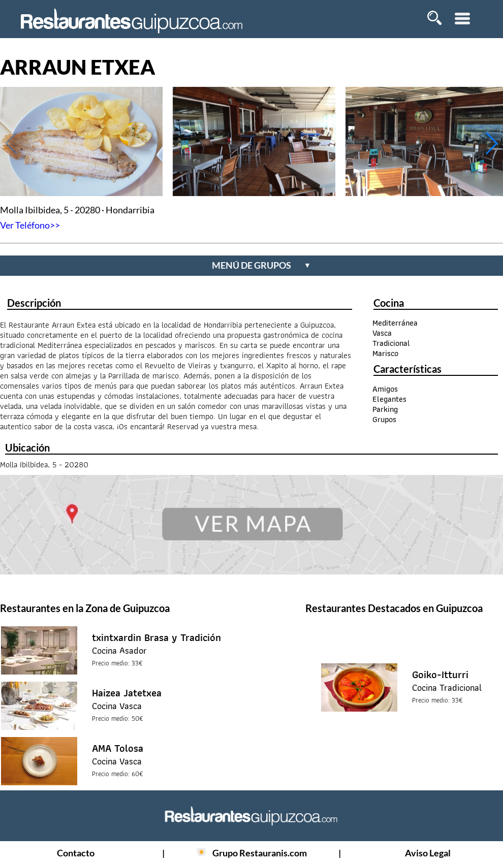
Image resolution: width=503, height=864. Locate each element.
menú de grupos (261, 265)
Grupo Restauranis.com (259, 852)
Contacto (76, 852)
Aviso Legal (428, 852)
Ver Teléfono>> (30, 225)
